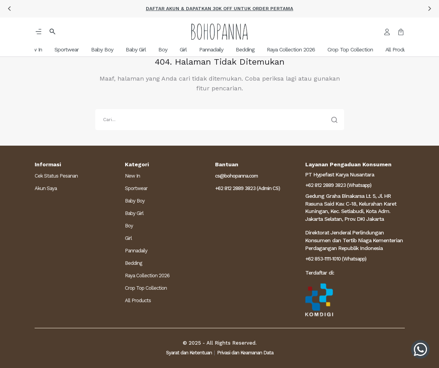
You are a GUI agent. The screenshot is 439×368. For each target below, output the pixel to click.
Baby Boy (135, 201)
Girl (128, 238)
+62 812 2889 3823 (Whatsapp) (338, 185)
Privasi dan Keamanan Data (245, 353)
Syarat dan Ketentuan (189, 353)
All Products (138, 300)
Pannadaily (136, 251)
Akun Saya (46, 188)
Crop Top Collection (146, 288)
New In (132, 176)
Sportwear (136, 188)
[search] (219, 119)
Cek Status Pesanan (56, 176)
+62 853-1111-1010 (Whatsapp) (335, 259)
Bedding (133, 263)
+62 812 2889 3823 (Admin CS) (247, 188)
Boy (129, 226)
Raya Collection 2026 (147, 275)
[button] (9, 8)
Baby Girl (134, 213)
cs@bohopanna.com (236, 176)
